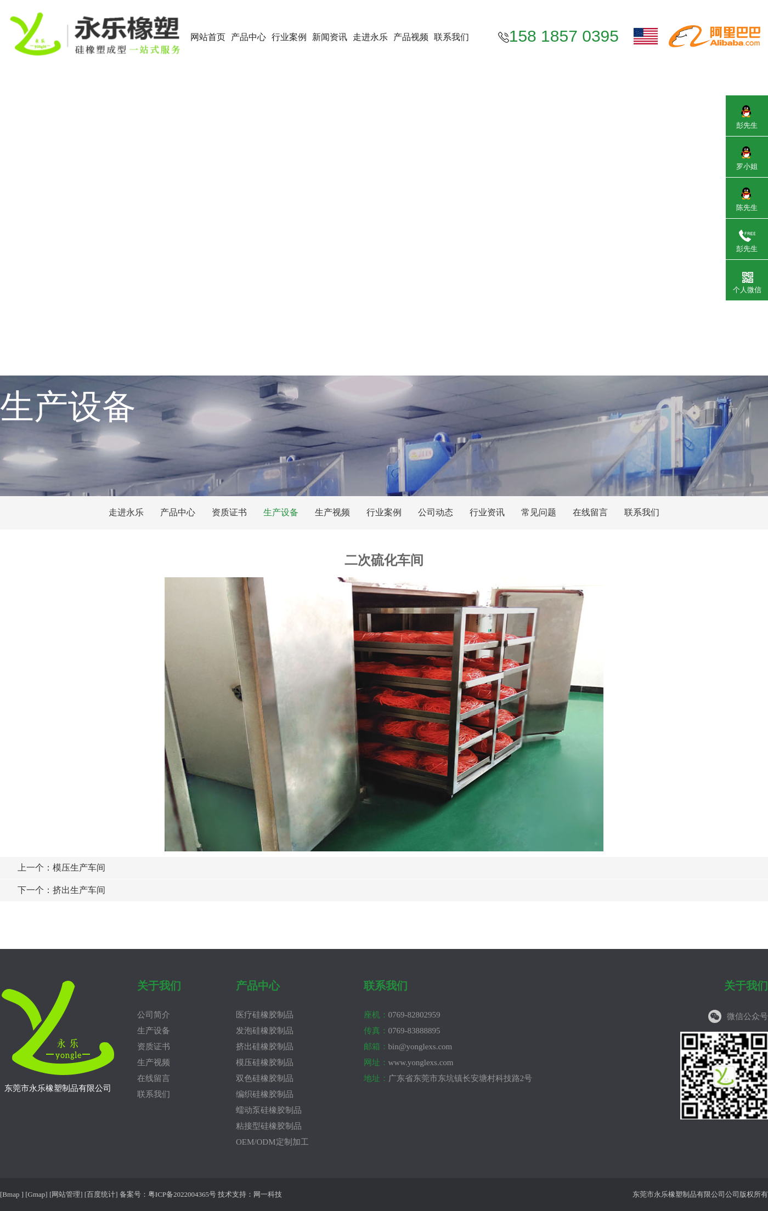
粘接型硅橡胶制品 (269, 1126)
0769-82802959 (402, 1014)
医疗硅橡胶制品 (264, 1014)
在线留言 (590, 512)
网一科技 (267, 1194)
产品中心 (248, 37)
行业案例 (289, 37)
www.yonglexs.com (409, 1062)
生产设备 (280, 512)
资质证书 (229, 512)
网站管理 (66, 1194)
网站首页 (207, 37)
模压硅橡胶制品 (264, 1062)
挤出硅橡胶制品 (264, 1046)
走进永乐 (370, 37)
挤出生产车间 (61, 890)
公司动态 (435, 512)
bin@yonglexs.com (408, 1046)
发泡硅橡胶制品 (264, 1030)
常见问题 (538, 512)
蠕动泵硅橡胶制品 (269, 1110)
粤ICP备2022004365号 (182, 1194)
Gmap (37, 1194)
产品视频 (410, 37)
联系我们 (451, 37)
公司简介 (153, 1014)
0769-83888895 (402, 1030)
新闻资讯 (329, 37)
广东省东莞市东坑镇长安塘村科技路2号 (448, 1078)
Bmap (10, 1194)
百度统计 (101, 1194)
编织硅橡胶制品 (264, 1094)
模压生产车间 (61, 867)
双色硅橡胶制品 (264, 1078)
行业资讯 (487, 512)
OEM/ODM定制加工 (272, 1142)
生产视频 (332, 512)
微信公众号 (747, 1016)
